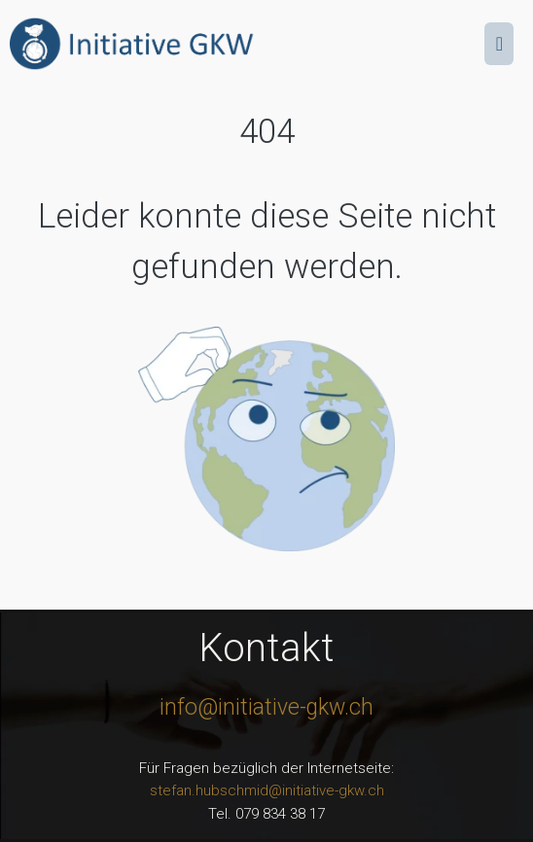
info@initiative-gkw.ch (266, 707)
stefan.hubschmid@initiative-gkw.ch (267, 790)
